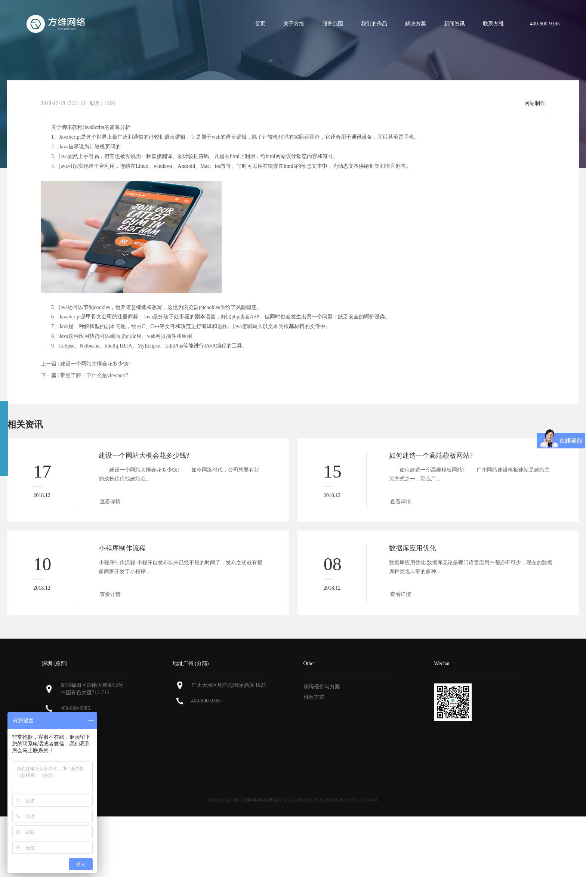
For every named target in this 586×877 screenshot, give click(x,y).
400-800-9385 (75, 708)
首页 (260, 24)
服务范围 (332, 24)
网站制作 (534, 103)
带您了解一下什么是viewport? (94, 375)
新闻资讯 (454, 24)
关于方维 (293, 24)
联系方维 (493, 24)
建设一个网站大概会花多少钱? (95, 364)
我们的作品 (374, 24)
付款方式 (313, 697)
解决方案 (415, 24)
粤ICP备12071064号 (358, 800)
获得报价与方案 (321, 686)
